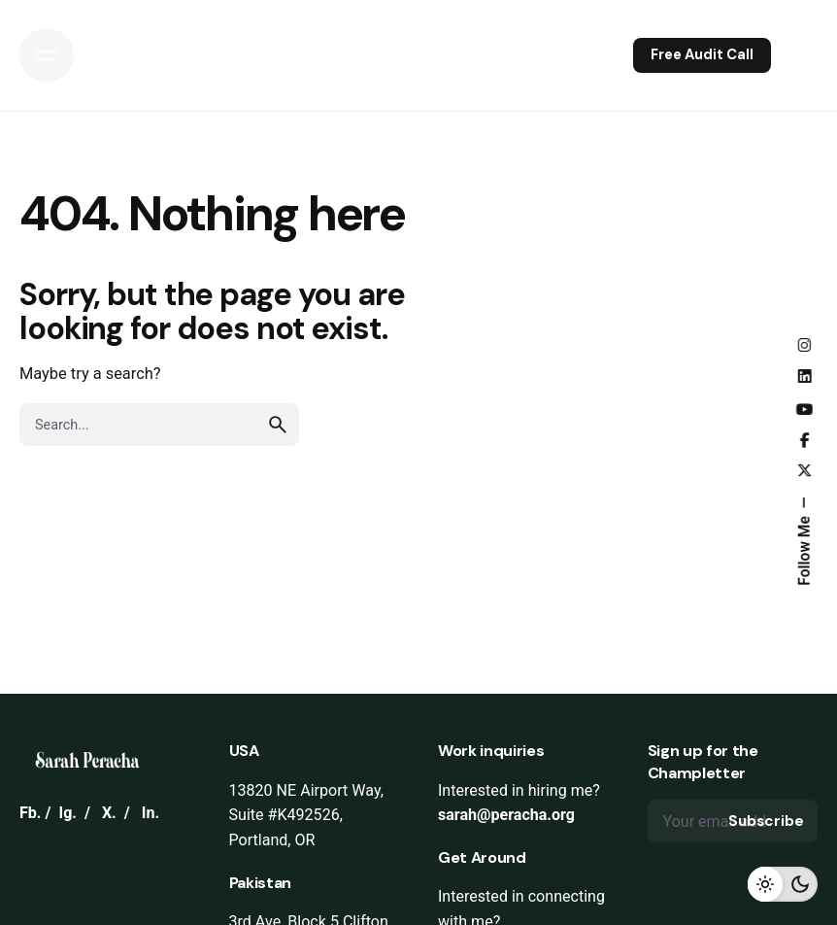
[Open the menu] (46, 55)
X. (109, 813)
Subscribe (766, 821)
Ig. (67, 813)
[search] (277, 424)
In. (150, 813)
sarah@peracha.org (506, 814)
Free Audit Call (702, 54)
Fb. (30, 813)
